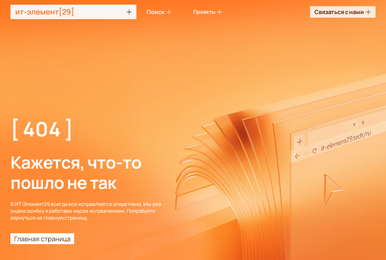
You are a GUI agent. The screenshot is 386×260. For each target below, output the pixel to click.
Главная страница (42, 238)
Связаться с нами (342, 12)
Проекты (207, 11)
